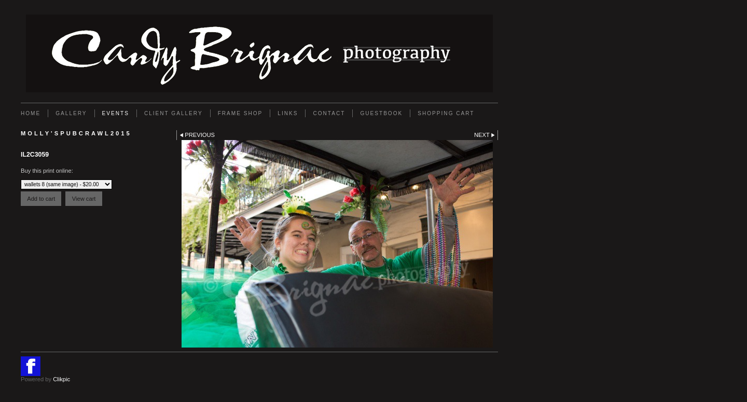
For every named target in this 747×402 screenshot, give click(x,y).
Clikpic (61, 379)
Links (288, 113)
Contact (329, 113)
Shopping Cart (446, 113)
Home (30, 113)
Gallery (71, 113)
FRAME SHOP (240, 113)
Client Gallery (173, 113)
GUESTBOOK (381, 113)
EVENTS (115, 113)
